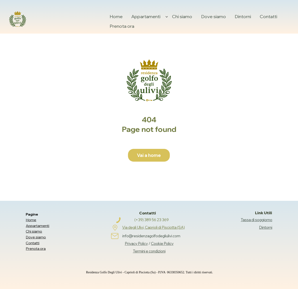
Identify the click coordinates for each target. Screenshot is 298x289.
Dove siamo (36, 237)
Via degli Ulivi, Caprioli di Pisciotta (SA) (153, 227)
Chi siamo (34, 231)
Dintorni (265, 227)
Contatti (32, 243)
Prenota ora (36, 248)
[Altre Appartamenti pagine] (167, 17)
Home (31, 220)
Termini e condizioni (149, 251)
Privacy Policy (136, 243)
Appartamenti (37, 225)
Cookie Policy (162, 243)
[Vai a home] (149, 155)
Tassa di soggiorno (256, 219)
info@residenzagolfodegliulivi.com (151, 235)
